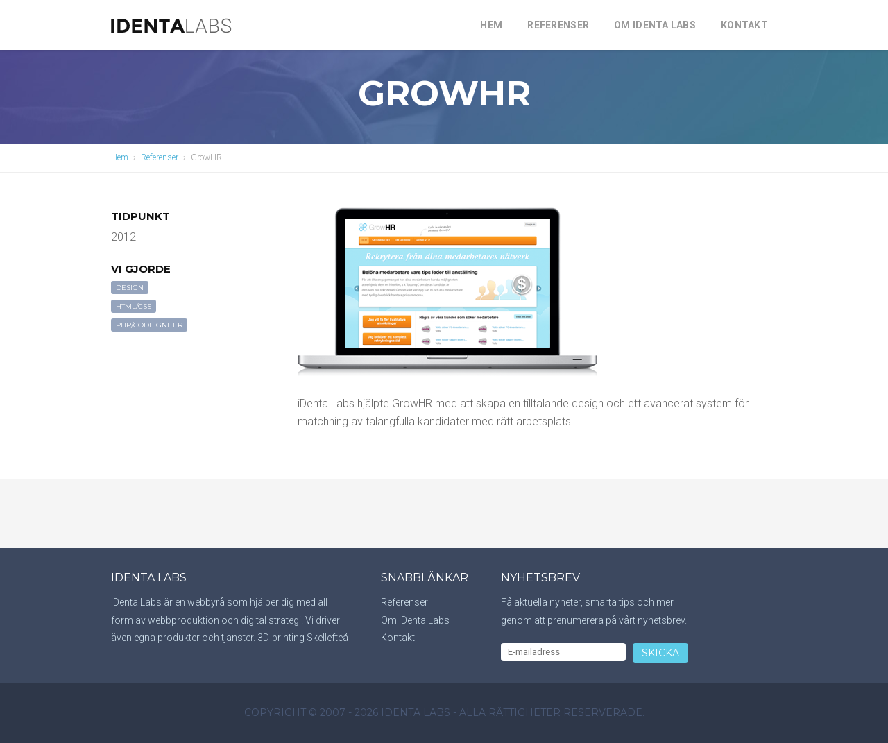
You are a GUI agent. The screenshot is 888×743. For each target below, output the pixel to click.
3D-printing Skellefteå (302, 637)
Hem (491, 25)
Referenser (558, 25)
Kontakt (744, 25)
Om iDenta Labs (655, 25)
